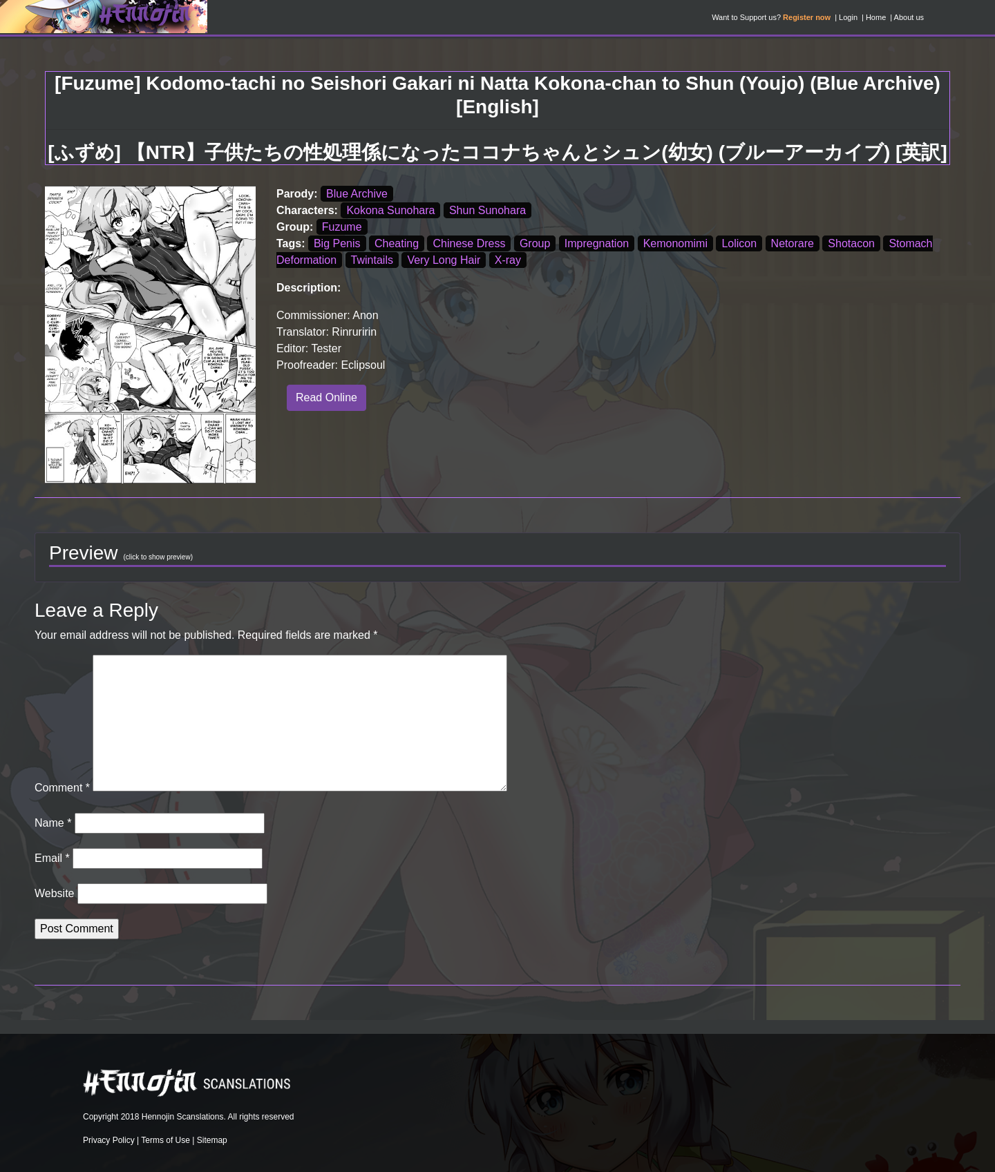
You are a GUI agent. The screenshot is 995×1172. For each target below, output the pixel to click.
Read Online (326, 397)
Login (848, 17)
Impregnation (597, 243)
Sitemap (212, 1140)
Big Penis (337, 243)
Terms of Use (165, 1140)
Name (53, 823)
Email (52, 858)
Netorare (792, 243)
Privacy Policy (109, 1140)
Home (876, 17)
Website (55, 893)
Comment (62, 788)
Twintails (372, 260)
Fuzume (342, 227)
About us (909, 17)
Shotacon (851, 243)
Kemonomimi (675, 243)
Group (535, 243)
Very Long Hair (443, 260)
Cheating (397, 243)
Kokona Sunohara (390, 210)
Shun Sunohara (487, 210)
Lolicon (739, 243)
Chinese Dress (469, 243)
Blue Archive (357, 194)
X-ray (508, 260)
